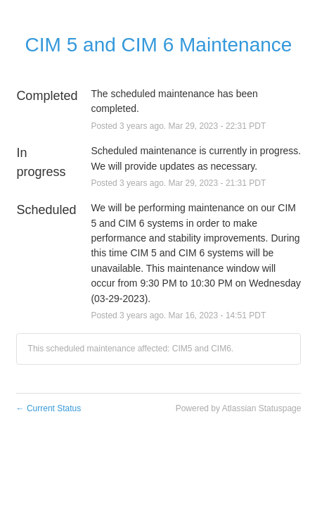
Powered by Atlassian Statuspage (239, 408)
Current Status (49, 408)
